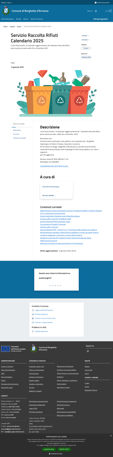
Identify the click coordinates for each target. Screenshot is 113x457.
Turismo (31, 387)
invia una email (11, 417)
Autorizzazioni (61, 384)
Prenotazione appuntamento (38, 401)
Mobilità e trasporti (35, 391)
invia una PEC (9, 415)
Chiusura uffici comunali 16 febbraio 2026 (55, 219)
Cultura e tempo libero (36, 370)
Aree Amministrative (8, 370)
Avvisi (19, 26)
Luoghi (87, 383)
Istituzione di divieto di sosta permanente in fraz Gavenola (61, 243)
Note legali (60, 408)
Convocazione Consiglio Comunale (53, 224)
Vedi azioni (86, 40)
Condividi (86, 36)
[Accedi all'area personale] (102, 2)
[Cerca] (109, 10)
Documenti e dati (6, 387)
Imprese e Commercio (36, 377)
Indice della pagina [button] (18, 124)
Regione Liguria (6, 2)
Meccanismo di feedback (65, 415)
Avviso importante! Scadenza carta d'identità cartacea (60, 216)
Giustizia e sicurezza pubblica (66, 370)
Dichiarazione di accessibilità (66, 412)
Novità (12, 26)
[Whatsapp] (92, 10)
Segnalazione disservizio (37, 405)
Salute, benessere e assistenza (67, 380)
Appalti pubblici (34, 380)
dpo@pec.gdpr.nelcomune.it (14, 432)
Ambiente (60, 377)
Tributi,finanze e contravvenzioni (68, 373)
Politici (3, 380)
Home (5, 26)
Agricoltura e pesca (63, 387)
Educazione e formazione (65, 366)
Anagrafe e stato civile (36, 366)
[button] (56, 454)
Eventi (87, 386)
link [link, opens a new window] (75, 445)
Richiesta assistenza (36, 412)
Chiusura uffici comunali (49, 227)
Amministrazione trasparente (66, 401)
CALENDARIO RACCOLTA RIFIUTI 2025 (54, 166)
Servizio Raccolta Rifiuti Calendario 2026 (55, 221)
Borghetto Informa (91, 390)
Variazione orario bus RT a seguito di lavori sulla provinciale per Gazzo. (66, 238)
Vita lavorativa (34, 373)
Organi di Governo (7, 366)
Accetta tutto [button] (49, 449)
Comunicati (88, 370)
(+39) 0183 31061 (13, 406)
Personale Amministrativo (9, 384)
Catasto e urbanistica (36, 384)
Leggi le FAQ (33, 408)
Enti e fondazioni (6, 377)
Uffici (3, 373)
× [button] (111, 436)
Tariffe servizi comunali (48, 240)
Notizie (87, 366)
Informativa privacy (63, 405)
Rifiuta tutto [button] (64, 449)
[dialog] (56, 445)
